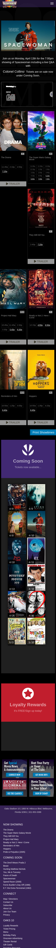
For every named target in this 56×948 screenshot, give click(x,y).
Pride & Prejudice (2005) (14, 852)
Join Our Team (9, 911)
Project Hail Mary (11, 839)
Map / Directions (10, 899)
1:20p (40, 169)
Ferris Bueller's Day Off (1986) (16, 885)
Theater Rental (10, 941)
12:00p (47, 166)
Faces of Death (10, 875)
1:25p (12, 406)
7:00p (40, 179)
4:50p (19, 167)
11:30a (40, 166)
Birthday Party (9, 935)
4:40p (40, 176)
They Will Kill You (11, 836)
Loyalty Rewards (10, 925)
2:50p (40, 172)
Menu (5, 932)
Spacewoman (9, 878)
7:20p (40, 244)
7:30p (48, 179)
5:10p (48, 176)
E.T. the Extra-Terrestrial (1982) (17, 888)
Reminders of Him (11, 845)
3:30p (4, 329)
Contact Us (8, 902)
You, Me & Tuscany (12, 872)
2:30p (19, 325)
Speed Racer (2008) (12, 882)
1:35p (40, 406)
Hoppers (7, 849)
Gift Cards (7, 945)
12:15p (33, 325)
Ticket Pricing (9, 929)
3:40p (48, 172)
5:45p (12, 329)
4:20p (47, 406)
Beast (5, 866)
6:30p (19, 329)
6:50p (47, 325)
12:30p (32, 169)
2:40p (32, 244)
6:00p (33, 179)
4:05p (19, 406)
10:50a (5, 406)
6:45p (32, 410)
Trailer (41, 261)
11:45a (5, 167)
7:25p (4, 171)
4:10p (33, 176)
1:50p (48, 169)
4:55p (40, 325)
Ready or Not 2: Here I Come (16, 842)
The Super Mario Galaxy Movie (17, 833)
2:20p (33, 172)
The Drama (8, 830)
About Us (7, 908)
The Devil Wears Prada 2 (14, 862)
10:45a (5, 325)
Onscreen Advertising (12, 938)
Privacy (6, 915)
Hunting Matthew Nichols (14, 869)
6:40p (4, 410)
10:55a (33, 406)
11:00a (32, 166)
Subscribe (7, 905)
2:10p (12, 167)
